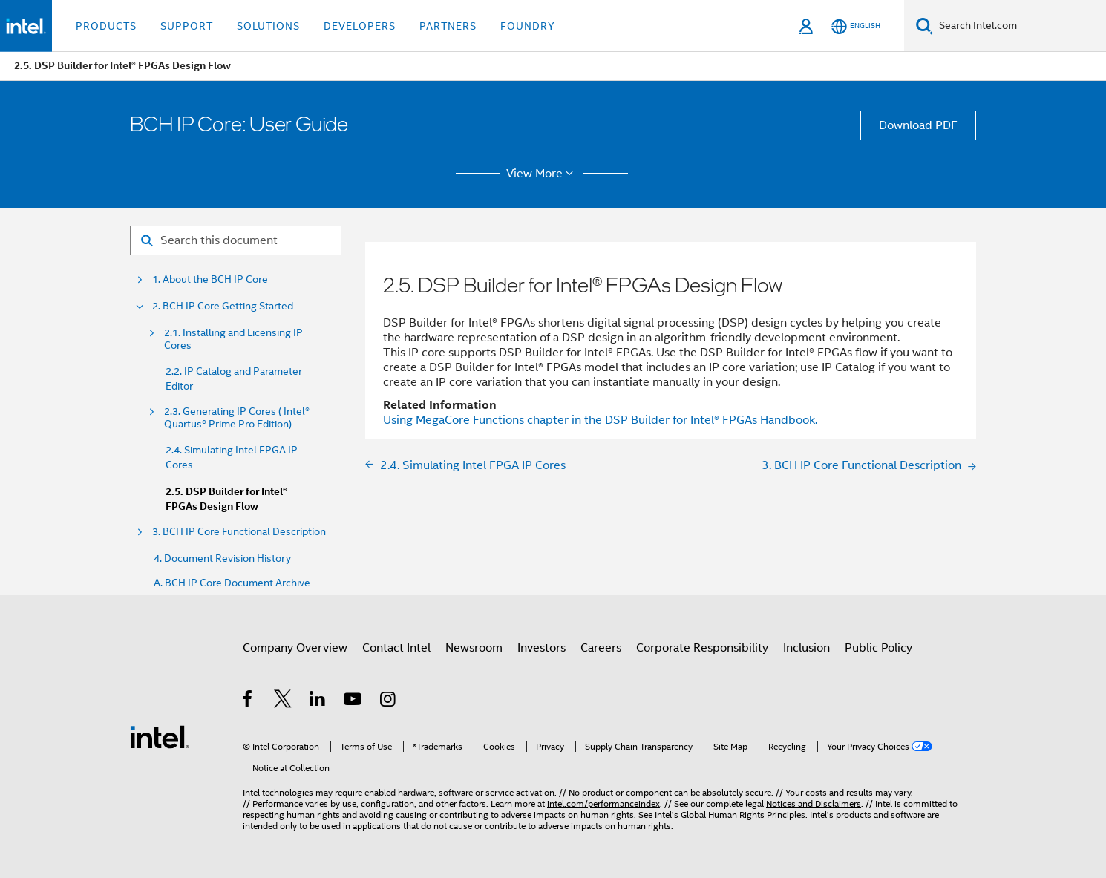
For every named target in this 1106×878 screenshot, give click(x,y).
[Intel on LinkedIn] (318, 701)
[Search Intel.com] (1019, 26)
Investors (541, 648)
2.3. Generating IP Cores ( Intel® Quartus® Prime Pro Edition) (237, 417)
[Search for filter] (235, 240)
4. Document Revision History (222, 558)
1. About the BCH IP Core (210, 279)
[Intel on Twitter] (283, 701)
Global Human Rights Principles (743, 814)
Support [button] (186, 26)
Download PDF (918, 125)
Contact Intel (396, 648)
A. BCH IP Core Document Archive (232, 583)
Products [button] (106, 26)
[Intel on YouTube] (353, 701)
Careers (600, 648)
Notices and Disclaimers (813, 803)
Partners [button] (448, 26)
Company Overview (295, 648)
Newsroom (474, 648)
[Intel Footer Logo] (159, 736)
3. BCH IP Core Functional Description (239, 531)
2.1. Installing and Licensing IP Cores (233, 339)
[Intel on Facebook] (248, 701)
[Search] (924, 25)
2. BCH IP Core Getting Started (222, 306)
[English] (856, 26)
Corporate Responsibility (702, 648)
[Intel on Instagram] (388, 701)
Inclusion (806, 648)
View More (542, 173)
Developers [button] (360, 26)
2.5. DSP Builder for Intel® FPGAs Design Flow (226, 499)
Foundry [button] (527, 26)
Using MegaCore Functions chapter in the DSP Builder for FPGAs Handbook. (600, 420)
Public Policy (878, 648)
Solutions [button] (268, 26)
